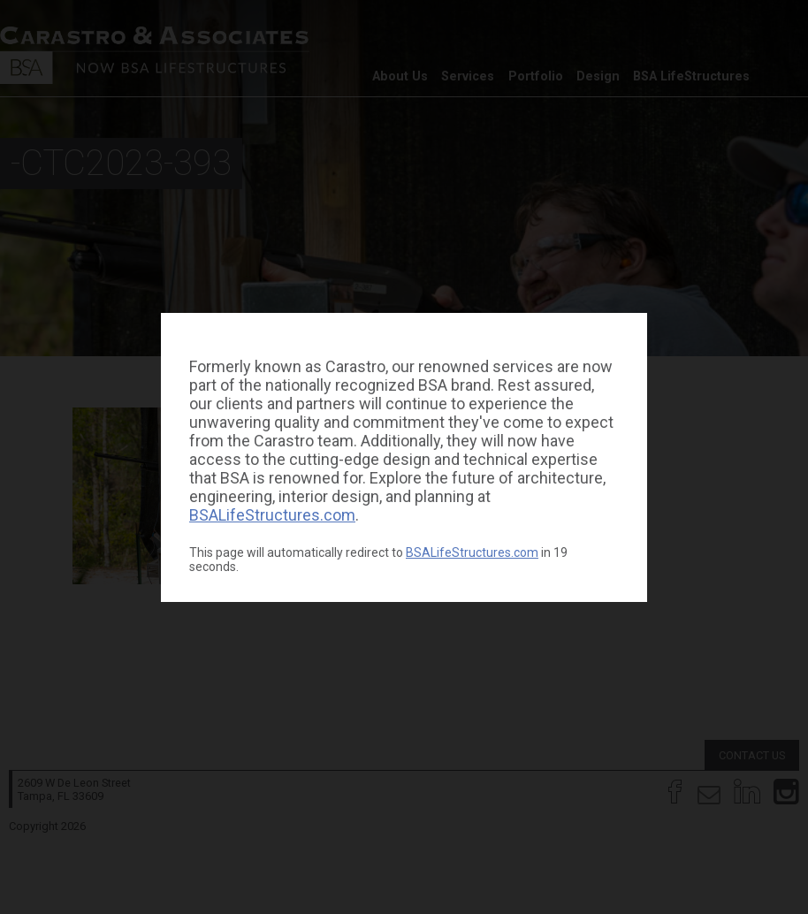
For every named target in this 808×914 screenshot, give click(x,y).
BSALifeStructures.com (272, 515)
